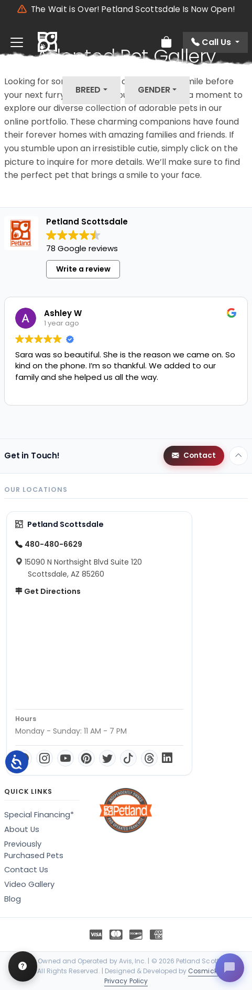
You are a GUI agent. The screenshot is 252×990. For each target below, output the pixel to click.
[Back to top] (238, 455)
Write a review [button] (83, 269)
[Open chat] (229, 967)
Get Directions (48, 591)
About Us (21, 829)
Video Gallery (29, 884)
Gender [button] (154, 90)
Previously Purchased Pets (33, 850)
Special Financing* (39, 814)
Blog (12, 899)
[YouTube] (65, 758)
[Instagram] (44, 758)
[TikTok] (128, 758)
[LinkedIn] (167, 758)
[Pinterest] (86, 758)
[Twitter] (107, 758)
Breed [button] (88, 90)
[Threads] (149, 758)
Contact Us (26, 869)
